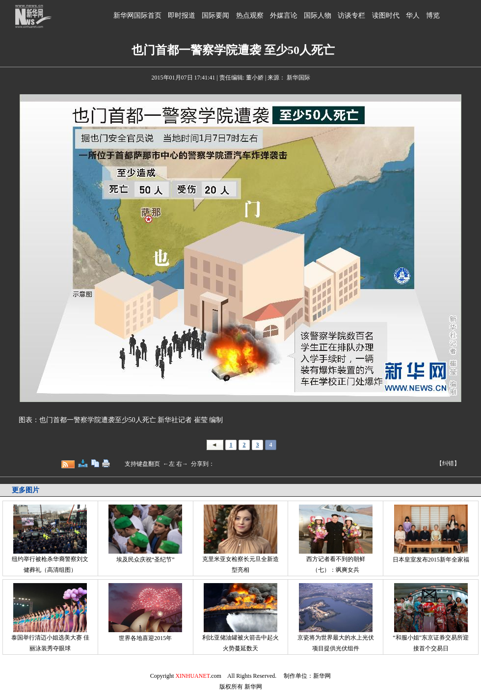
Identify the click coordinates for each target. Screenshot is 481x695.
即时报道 (181, 15)
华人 (413, 15)
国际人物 (317, 15)
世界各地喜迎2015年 (145, 638)
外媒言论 (283, 15)
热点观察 (250, 15)
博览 (433, 15)
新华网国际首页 (137, 15)
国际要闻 (215, 15)
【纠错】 (448, 463)
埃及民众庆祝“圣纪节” (145, 559)
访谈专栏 (351, 15)
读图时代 (386, 15)
